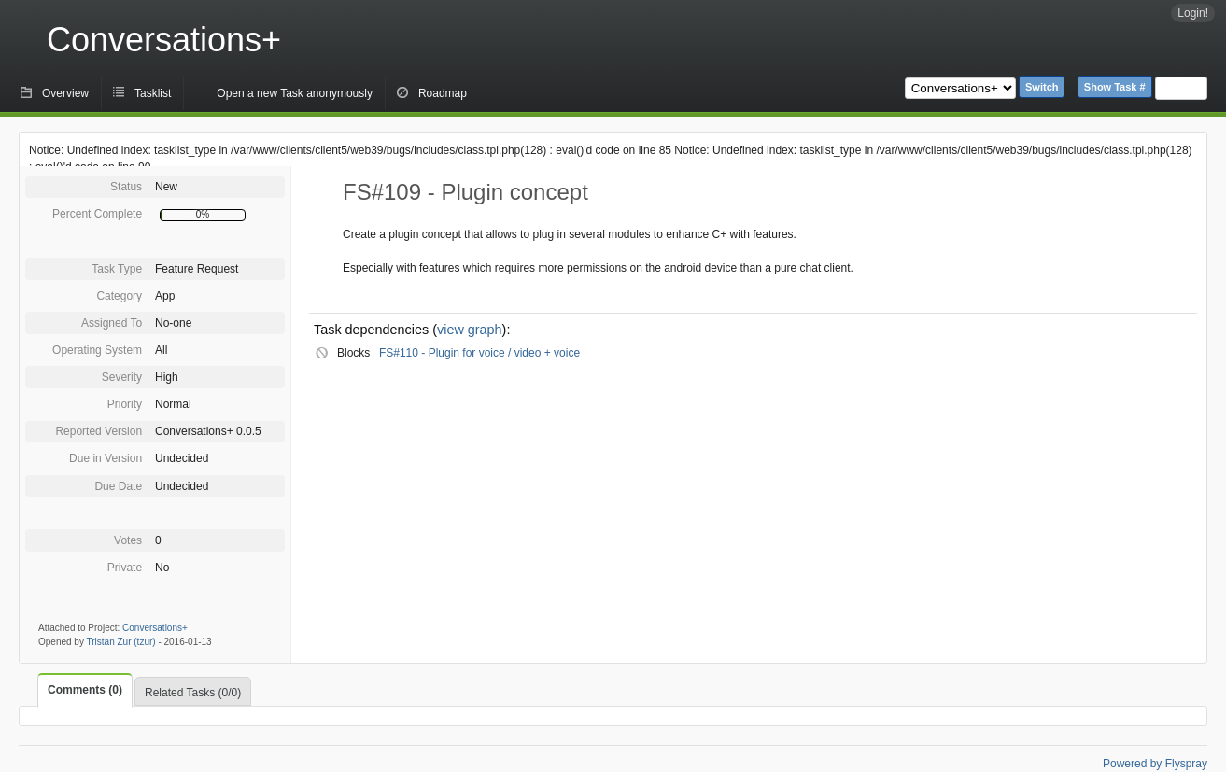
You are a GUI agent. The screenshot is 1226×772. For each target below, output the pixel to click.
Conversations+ (164, 40)
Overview (65, 93)
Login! (1192, 13)
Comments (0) (85, 689)
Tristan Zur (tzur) (121, 642)
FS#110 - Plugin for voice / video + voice (479, 352)
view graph (469, 329)
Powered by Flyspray (1155, 763)
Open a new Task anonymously (295, 93)
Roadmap (442, 93)
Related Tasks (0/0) (193, 692)
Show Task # (1115, 86)
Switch (1041, 86)
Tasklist (152, 93)
